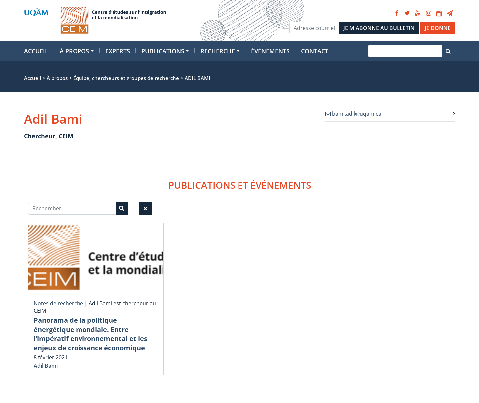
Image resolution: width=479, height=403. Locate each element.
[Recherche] (405, 51)
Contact (314, 51)
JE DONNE (438, 28)
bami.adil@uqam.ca (353, 113)
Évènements (270, 51)
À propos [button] (74, 51)
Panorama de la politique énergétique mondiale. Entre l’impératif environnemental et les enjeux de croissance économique (90, 334)
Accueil (36, 51)
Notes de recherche (58, 303)
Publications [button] (162, 51)
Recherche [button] (217, 51)
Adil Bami (46, 365)
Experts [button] (117, 51)
